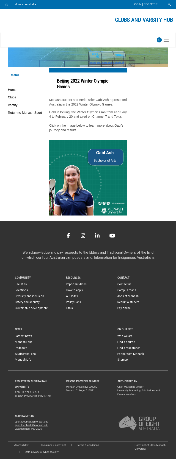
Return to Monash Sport (25, 113)
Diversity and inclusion (29, 296)
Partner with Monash (130, 354)
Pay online (124, 308)
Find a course (126, 342)
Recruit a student (128, 302)
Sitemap (122, 360)
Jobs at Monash (128, 296)
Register (150, 4)
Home (12, 90)
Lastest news (23, 336)
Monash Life (23, 360)
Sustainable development (31, 308)
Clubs (12, 97)
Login (137, 4)
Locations (21, 290)
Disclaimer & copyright (53, 445)
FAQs (69, 308)
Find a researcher (128, 348)
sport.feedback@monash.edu (31, 425)
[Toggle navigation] (166, 40)
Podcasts (21, 348)
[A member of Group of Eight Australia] (139, 423)
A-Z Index (72, 296)
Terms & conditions (88, 445)
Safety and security (27, 302)
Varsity (13, 105)
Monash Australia (25, 4)
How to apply (74, 290)
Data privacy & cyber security (42, 452)
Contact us (124, 284)
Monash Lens (24, 342)
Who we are (124, 336)
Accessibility (21, 445)
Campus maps (126, 290)
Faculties (21, 284)
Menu (15, 75)
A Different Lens (25, 354)
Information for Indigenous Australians (124, 258)
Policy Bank (73, 302)
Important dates (76, 284)
